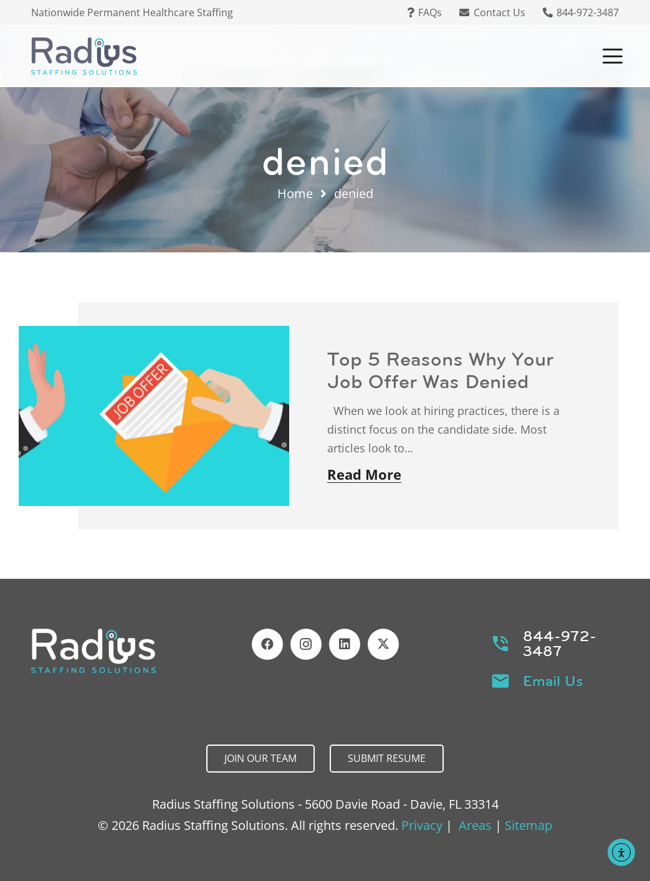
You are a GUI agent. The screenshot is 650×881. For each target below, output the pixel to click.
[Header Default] (84, 56)
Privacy (421, 825)
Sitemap (528, 825)
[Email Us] (506, 681)
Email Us (553, 681)
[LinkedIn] (344, 644)
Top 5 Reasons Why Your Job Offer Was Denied (440, 369)
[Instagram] (306, 644)
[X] (383, 644)
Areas (475, 825)
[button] (612, 56)
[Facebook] (267, 644)
